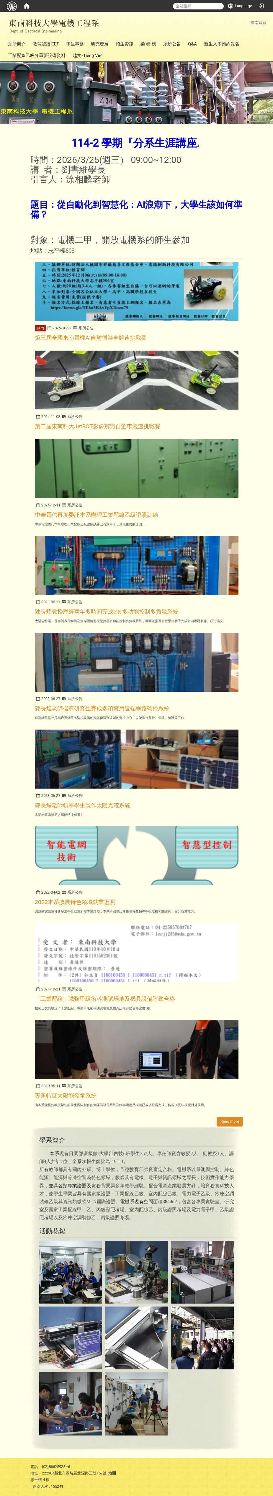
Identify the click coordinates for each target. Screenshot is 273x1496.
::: (247, 22)
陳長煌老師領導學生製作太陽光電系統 (82, 805)
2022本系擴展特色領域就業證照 (75, 902)
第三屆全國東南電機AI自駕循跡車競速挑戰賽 (91, 337)
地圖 (112, 1473)
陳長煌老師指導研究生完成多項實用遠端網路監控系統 (102, 708)
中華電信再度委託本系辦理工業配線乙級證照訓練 (96, 514)
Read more (229, 1121)
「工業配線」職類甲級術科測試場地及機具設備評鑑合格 (105, 998)
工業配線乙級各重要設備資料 (37, 55)
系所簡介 (17, 44)
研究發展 (100, 44)
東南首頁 (258, 22)
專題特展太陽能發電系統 (66, 1095)
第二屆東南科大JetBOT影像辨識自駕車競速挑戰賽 (97, 426)
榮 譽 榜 (148, 44)
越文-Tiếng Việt (88, 55)
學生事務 (75, 44)
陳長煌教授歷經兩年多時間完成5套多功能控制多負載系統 (106, 611)
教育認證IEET (46, 44)
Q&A (192, 44)
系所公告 (172, 44)
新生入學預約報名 (221, 44)
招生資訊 (124, 44)
